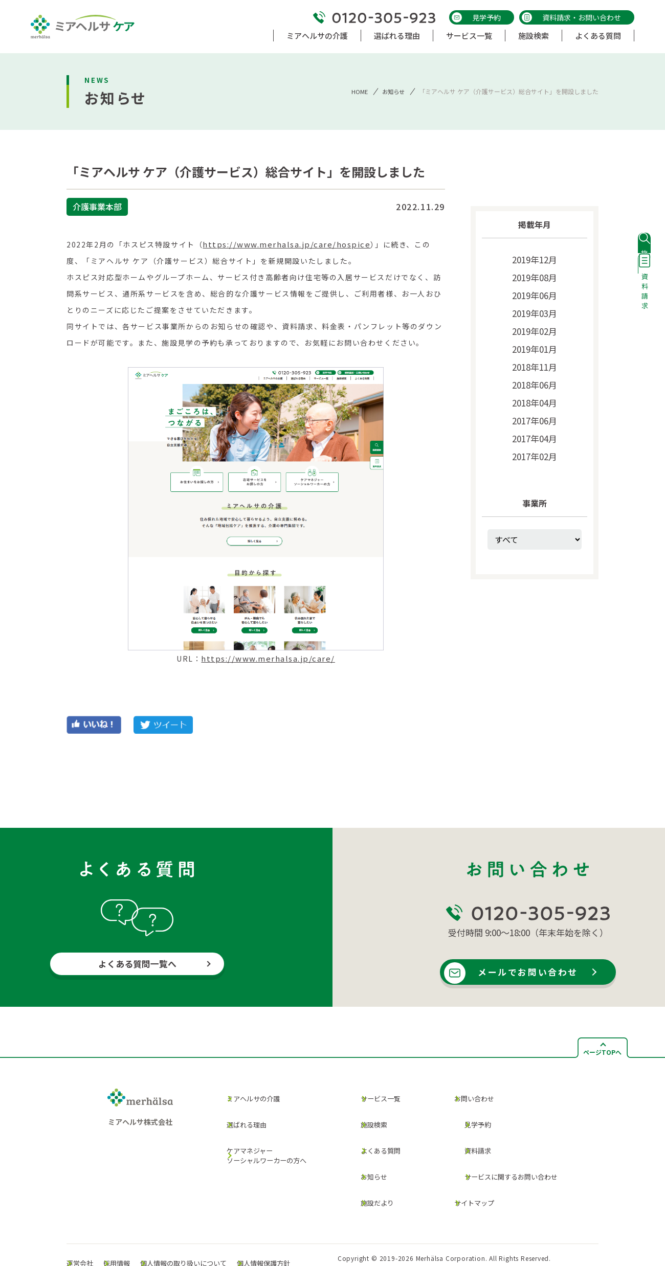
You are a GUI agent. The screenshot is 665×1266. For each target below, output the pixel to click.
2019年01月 (535, 340)
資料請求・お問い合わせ (571, 17)
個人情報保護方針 (310, 1224)
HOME (357, 91)
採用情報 (137, 1224)
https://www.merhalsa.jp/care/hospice (283, 244)
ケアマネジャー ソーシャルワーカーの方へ (262, 1138)
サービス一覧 (374, 1096)
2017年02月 (535, 439)
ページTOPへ (602, 1052)
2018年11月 (535, 357)
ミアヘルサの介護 (246, 1097)
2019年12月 (535, 259)
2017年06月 (535, 406)
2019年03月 (535, 308)
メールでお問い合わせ (533, 972)
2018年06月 (535, 373)
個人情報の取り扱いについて (216, 1224)
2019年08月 (535, 275)
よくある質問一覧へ (137, 965)
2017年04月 (535, 422)
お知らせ (392, 91)
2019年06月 (535, 291)
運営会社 (90, 1224)
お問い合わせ (463, 1096)
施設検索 (366, 1115)
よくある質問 (374, 1133)
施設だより (370, 1172)
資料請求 (465, 1133)
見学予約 (476, 17)
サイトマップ (463, 1172)
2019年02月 (535, 324)
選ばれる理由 (239, 1116)
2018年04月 (535, 389)
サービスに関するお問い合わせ (504, 1153)
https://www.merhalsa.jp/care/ (268, 658)
